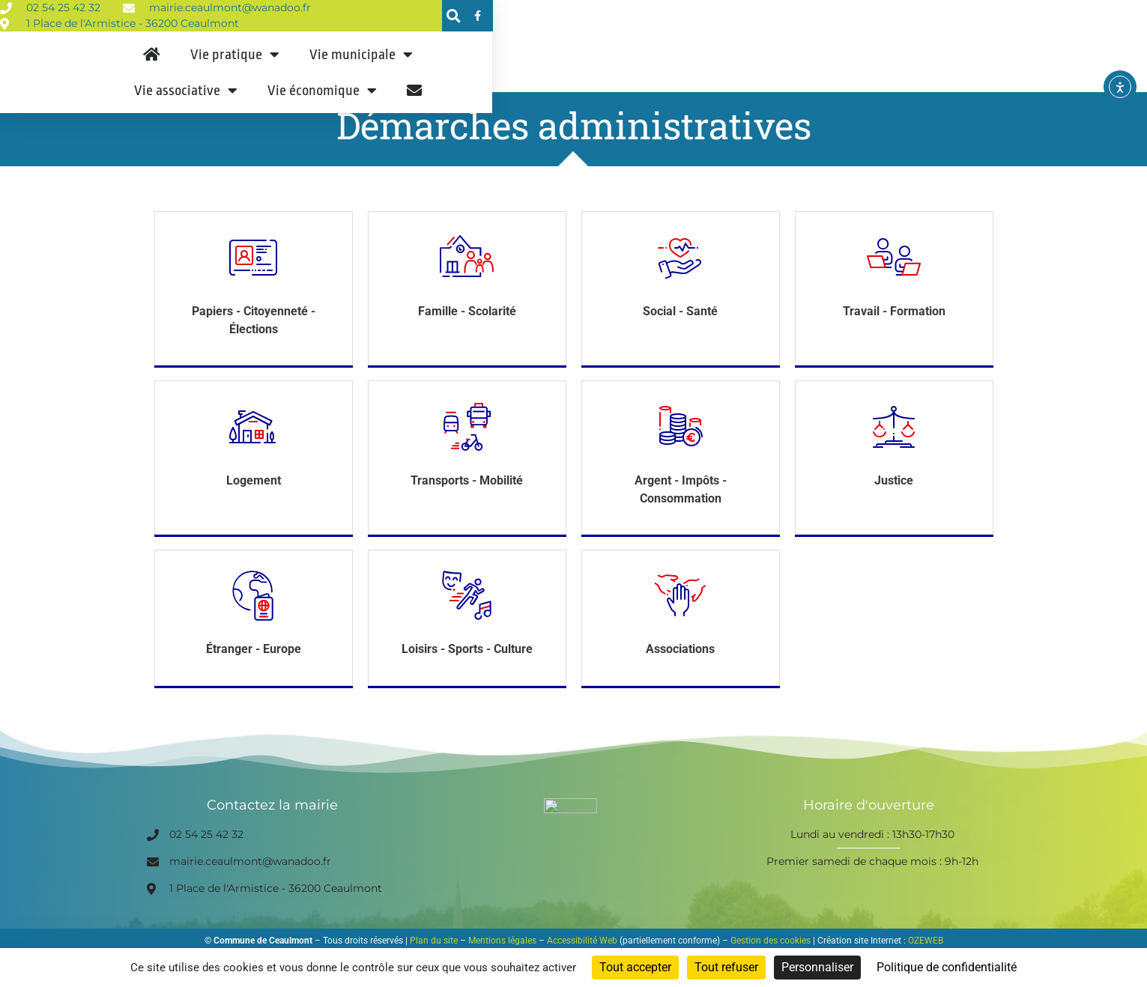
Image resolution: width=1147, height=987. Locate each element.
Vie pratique (446, 80)
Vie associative (705, 80)
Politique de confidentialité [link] (947, 967)
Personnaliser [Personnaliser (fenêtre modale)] (817, 967)
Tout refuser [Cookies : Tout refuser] (726, 967)
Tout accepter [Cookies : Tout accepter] (635, 967)
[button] (950, 16)
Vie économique (842, 80)
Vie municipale (572, 80)
